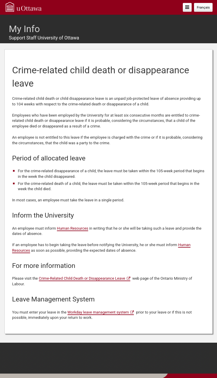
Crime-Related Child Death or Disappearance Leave (82, 278)
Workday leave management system (98, 312)
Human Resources (72, 228)
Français (203, 7)
